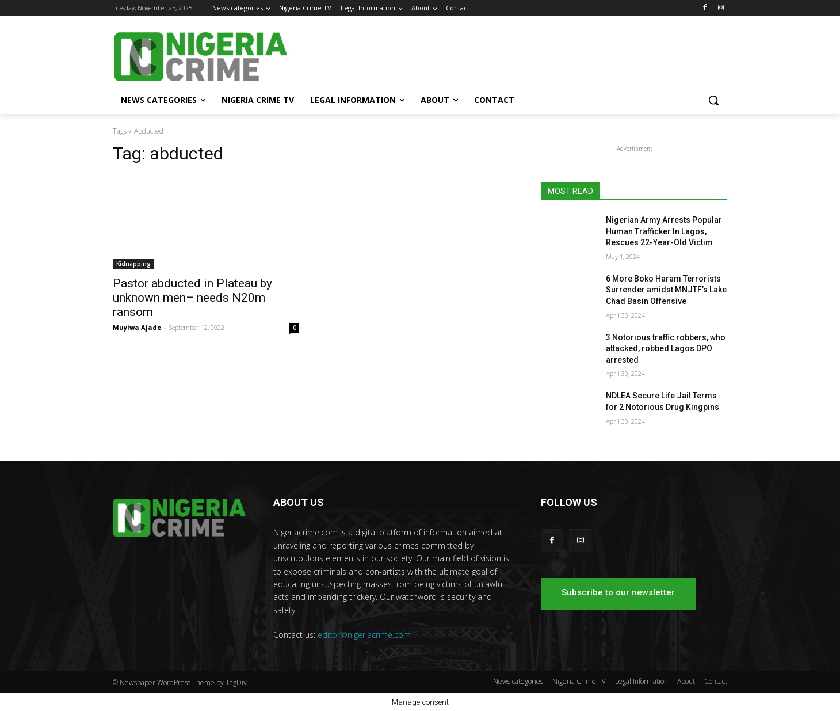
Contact (715, 681)
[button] (713, 100)
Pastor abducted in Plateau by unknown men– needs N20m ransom (192, 297)
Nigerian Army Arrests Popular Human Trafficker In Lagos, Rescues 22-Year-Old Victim (664, 231)
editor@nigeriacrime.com (364, 634)
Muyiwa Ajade (137, 327)
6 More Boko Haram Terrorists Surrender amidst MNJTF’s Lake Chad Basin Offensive (666, 290)
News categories (518, 681)
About (686, 681)
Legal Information (641, 681)
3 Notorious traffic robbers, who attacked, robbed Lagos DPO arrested (666, 348)
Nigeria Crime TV (579, 681)
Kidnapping (133, 264)
